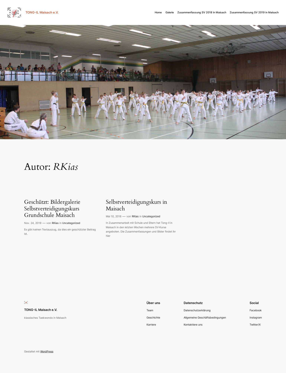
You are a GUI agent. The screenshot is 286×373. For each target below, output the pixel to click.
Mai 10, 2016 (113, 216)
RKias (55, 223)
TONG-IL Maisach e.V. (41, 12)
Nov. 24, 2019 (32, 223)
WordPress (46, 351)
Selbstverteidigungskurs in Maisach (136, 205)
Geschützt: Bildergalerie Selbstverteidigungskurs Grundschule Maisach (52, 209)
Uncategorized (71, 223)
